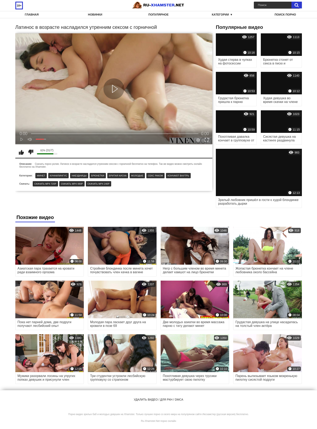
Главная (32, 14)
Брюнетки (97, 175)
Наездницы (79, 175)
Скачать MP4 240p (98, 184)
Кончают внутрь (178, 175)
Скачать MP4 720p (45, 184)
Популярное (158, 14)
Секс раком (155, 175)
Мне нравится (21, 152)
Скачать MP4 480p (72, 184)
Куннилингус (58, 175)
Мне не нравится (31, 152)
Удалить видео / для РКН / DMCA (158, 399)
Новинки (95, 14)
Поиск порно (285, 14)
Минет (41, 175)
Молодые (137, 175)
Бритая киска (118, 175)
